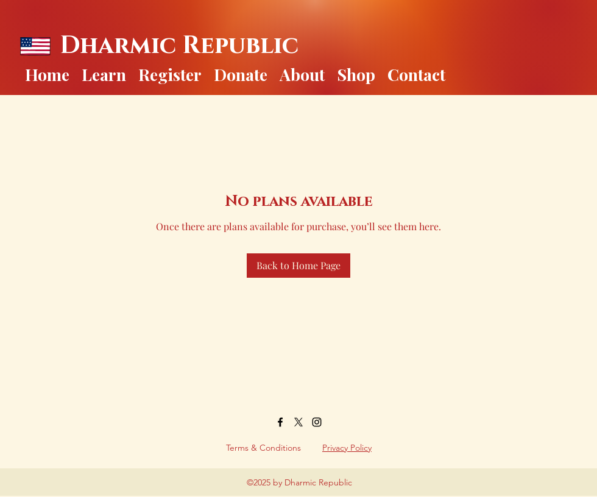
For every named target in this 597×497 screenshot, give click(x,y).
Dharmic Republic (179, 45)
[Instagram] (317, 422)
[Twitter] (298, 422)
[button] (104, 72)
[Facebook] (280, 422)
